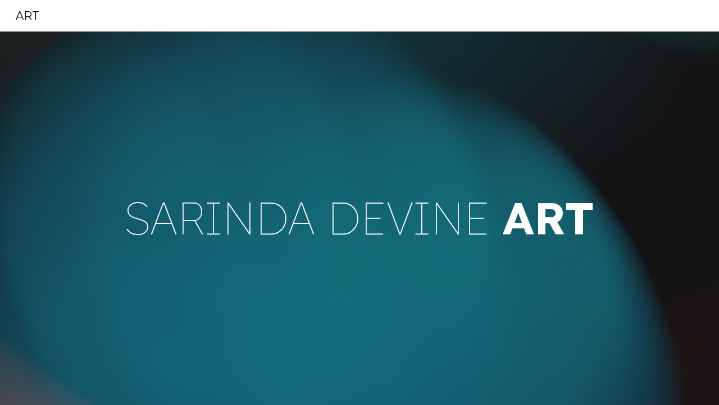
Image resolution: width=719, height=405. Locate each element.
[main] (359, 218)
